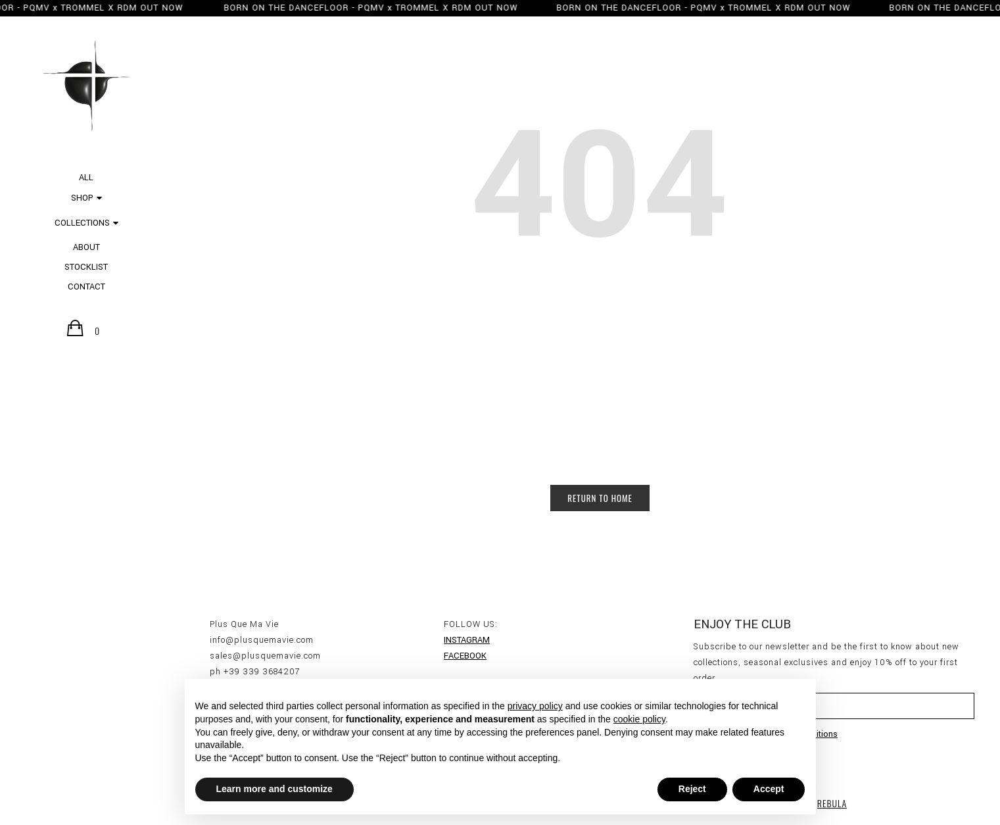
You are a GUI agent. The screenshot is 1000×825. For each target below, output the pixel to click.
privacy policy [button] (535, 706)
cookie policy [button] (639, 719)
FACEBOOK (465, 656)
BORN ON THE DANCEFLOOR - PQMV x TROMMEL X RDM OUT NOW (365, 8)
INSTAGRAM (467, 640)
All (86, 178)
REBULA (832, 803)
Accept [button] (768, 789)
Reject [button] (692, 789)
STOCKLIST (86, 267)
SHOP (82, 198)
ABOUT (86, 247)
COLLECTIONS (82, 223)
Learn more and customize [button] (274, 789)
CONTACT (86, 287)
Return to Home (599, 498)
